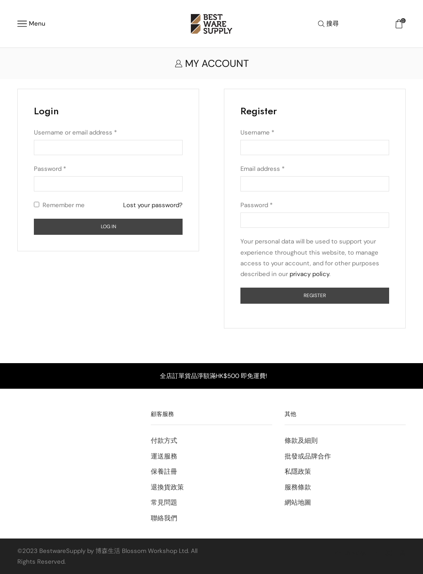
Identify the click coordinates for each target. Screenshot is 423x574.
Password (50, 169)
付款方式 (164, 440)
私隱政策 (298, 471)
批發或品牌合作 (308, 456)
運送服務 (164, 456)
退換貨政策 (167, 487)
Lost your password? (153, 205)
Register (315, 295)
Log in (108, 226)
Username (257, 132)
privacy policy (309, 274)
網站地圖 (298, 502)
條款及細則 (301, 440)
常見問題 (164, 502)
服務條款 (298, 487)
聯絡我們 (164, 518)
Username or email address (75, 132)
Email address (262, 169)
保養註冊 (164, 471)
